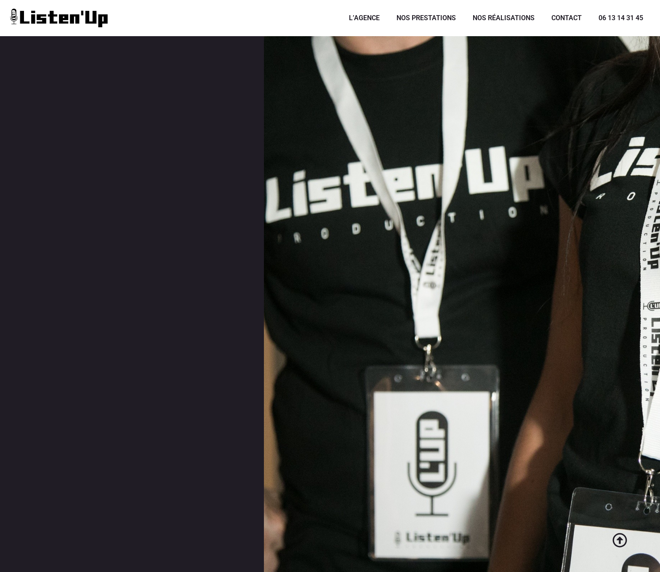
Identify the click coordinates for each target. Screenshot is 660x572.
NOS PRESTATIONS (426, 18)
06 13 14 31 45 (621, 18)
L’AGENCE (364, 18)
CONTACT (566, 18)
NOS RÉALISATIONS (504, 18)
